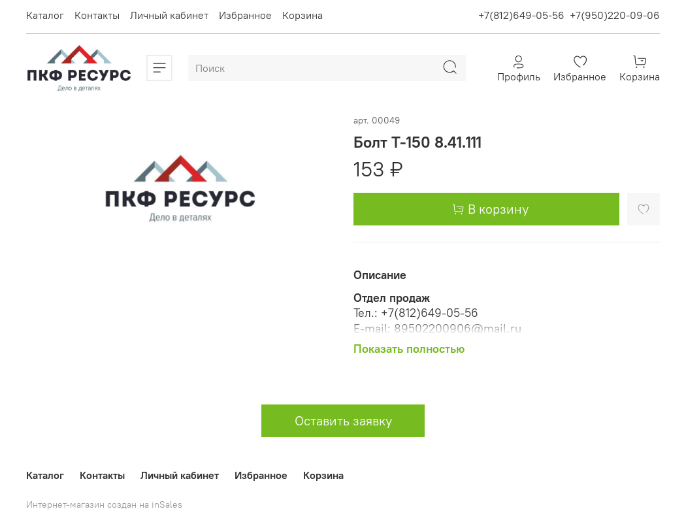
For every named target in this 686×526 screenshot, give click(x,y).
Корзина (302, 15)
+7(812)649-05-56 (521, 15)
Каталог (45, 15)
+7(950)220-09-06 (615, 15)
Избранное (245, 15)
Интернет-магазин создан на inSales (104, 504)
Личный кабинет (169, 15)
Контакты (97, 15)
